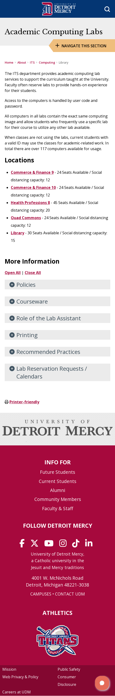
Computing (47, 62)
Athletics (57, 613)
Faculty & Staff (57, 508)
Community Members (57, 499)
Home (9, 62)
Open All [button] (13, 272)
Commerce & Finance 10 (33, 187)
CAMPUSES (40, 594)
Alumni (57, 490)
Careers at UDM (16, 692)
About (21, 62)
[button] (102, 683)
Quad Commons (26, 217)
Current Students (57, 481)
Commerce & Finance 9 (32, 172)
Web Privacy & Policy (20, 676)
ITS (32, 62)
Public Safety (69, 669)
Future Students (57, 472)
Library (17, 232)
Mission (9, 669)
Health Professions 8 (30, 202)
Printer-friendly (24, 402)
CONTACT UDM (70, 594)
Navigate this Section (84, 45)
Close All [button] (33, 272)
